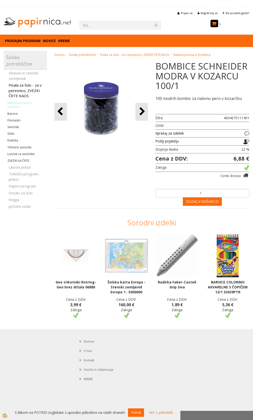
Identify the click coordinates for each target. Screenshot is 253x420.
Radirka (12, 140)
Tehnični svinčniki (19, 147)
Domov (59, 55)
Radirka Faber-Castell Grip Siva (177, 284)
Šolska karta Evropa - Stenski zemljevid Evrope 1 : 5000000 (126, 287)
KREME (64, 40)
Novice (49, 40)
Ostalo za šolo (21, 192)
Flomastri (14, 120)
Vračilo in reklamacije (98, 370)
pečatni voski (20, 206)
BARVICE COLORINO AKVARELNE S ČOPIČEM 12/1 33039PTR (228, 287)
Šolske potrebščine (82, 55)
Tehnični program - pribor (25, 176)
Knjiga (14, 199)
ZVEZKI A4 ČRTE (18, 161)
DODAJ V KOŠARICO (202, 201)
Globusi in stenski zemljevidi (23, 75)
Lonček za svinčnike (21, 154)
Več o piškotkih (161, 412)
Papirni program (22, 186)
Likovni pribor (20, 167)
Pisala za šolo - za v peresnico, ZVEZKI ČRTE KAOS (25, 90)
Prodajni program (23, 40)
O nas (88, 351)
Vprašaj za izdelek (169, 133)
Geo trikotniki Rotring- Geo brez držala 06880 (76, 284)
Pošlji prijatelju (167, 141)
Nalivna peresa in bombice (19, 105)
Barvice (12, 114)
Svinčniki (13, 127)
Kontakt (89, 360)
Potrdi (136, 412)
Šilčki (10, 134)
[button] (141, 111)
